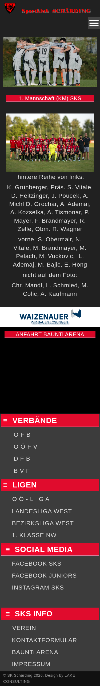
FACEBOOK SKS (37, 563)
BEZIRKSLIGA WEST (43, 523)
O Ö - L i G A (31, 499)
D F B (22, 458)
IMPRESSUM (31, 664)
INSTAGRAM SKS (38, 587)
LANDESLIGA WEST (42, 511)
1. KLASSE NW (34, 535)
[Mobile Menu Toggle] (4, 33)
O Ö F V (25, 446)
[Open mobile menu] (94, 23)
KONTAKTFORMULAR (44, 640)
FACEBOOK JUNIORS (44, 575)
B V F (22, 471)
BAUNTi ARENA (35, 652)
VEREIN (24, 628)
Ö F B (22, 434)
